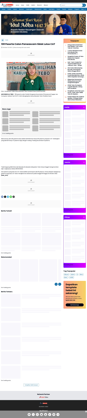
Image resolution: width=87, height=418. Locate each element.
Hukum (15, 9)
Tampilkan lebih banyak (31, 385)
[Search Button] (84, 5)
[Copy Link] (13, 197)
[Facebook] (2, 197)
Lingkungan (29, 9)
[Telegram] (8, 197)
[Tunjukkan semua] (84, 107)
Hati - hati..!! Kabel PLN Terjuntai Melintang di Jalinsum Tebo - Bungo (75, 63)
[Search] (71, 5)
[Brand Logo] (43, 397)
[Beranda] (2, 40)
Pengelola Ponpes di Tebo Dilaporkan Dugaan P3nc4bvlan (75, 58)
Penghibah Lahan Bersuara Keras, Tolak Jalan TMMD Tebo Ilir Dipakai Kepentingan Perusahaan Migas (76, 92)
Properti (77, 9)
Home (17, 5)
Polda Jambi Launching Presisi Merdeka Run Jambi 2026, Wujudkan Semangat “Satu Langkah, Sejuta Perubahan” (76, 75)
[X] (5, 197)
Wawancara (38, 9)
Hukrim (33, 5)
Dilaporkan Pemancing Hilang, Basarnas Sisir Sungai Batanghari (75, 81)
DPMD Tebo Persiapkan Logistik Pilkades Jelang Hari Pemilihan (75, 86)
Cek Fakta (51, 9)
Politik (27, 5)
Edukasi (70, 9)
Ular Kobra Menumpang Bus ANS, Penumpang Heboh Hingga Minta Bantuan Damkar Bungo (75, 69)
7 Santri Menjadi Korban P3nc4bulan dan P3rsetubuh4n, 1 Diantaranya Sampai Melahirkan (75, 52)
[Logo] (44, 403)
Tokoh (58, 9)
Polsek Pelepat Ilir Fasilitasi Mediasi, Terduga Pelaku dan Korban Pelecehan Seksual (76, 98)
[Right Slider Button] (84, 9)
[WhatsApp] (11, 197)
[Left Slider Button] (56, 284)
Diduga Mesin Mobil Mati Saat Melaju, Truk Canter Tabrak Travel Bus (75, 46)
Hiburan (46, 5)
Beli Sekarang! (74, 305)
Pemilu (64, 9)
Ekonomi (39, 5)
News (22, 5)
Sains (45, 9)
